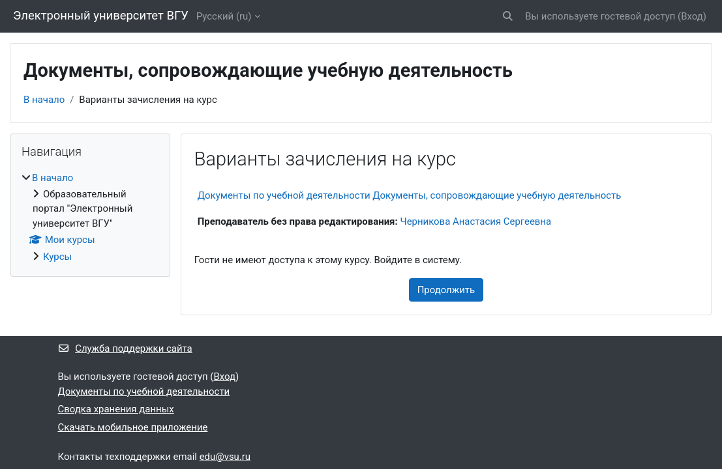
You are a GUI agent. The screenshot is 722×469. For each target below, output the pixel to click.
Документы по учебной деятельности (144, 391)
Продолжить (446, 290)
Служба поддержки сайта (125, 348)
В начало (44, 100)
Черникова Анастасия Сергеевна (475, 221)
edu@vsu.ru (225, 456)
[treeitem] (90, 217)
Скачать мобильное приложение (133, 427)
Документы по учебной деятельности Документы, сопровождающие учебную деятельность (410, 195)
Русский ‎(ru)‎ (224, 16)
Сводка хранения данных (116, 409)
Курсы (57, 257)
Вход (692, 16)
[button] (508, 16)
